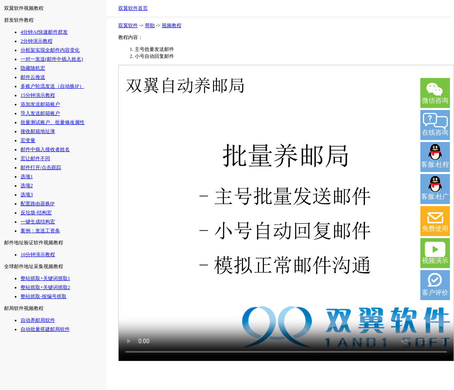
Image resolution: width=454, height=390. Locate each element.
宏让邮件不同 (35, 158)
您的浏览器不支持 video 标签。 (286, 213)
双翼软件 (128, 25)
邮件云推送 (33, 77)
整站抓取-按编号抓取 (43, 296)
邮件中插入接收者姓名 (45, 149)
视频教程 (171, 25)
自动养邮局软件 (38, 320)
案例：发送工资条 (40, 231)
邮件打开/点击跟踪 (41, 167)
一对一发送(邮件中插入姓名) (52, 59)
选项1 (27, 176)
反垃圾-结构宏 (36, 213)
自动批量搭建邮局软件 (45, 329)
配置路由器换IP (38, 203)
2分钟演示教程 (37, 41)
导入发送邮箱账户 (40, 113)
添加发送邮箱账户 (40, 104)
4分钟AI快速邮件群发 (44, 32)
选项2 (27, 185)
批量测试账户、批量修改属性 (53, 122)
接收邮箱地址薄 (38, 131)
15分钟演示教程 (38, 95)
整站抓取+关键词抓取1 (45, 278)
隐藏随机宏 (33, 68)
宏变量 (28, 140)
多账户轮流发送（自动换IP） (52, 86)
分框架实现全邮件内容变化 (50, 50)
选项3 (27, 194)
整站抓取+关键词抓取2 (45, 287)
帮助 (150, 25)
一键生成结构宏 (38, 222)
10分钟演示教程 (38, 254)
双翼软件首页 (133, 8)
